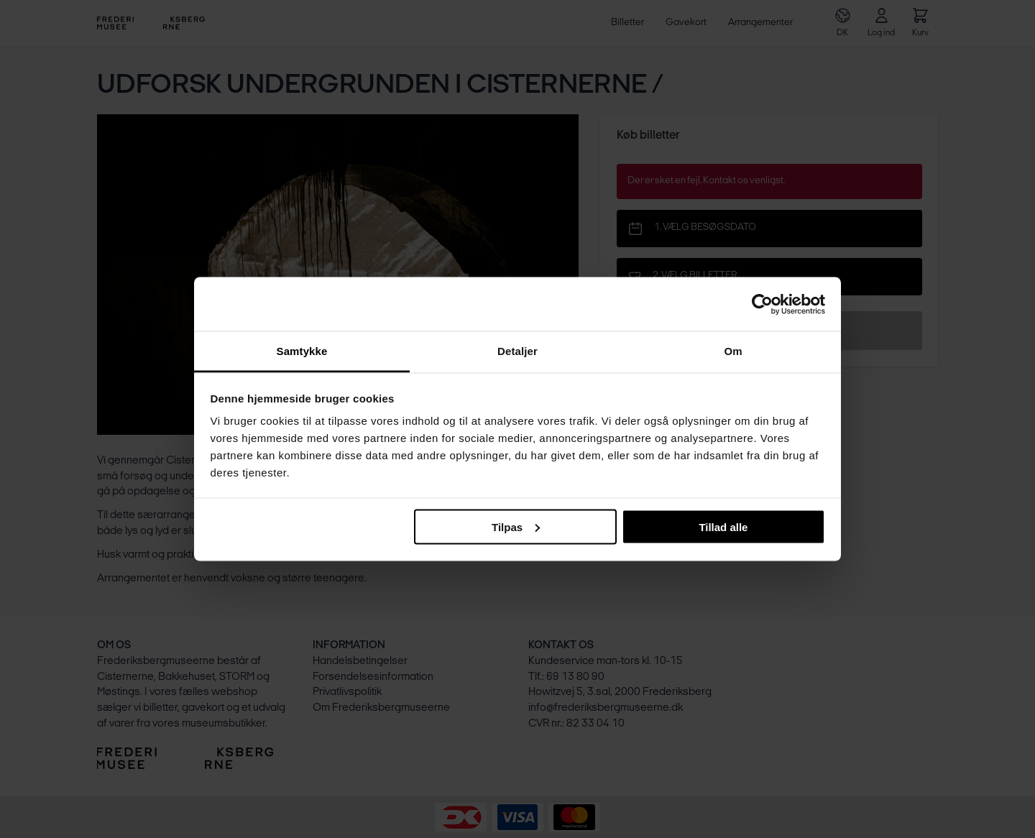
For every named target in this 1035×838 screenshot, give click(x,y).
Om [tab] (733, 351)
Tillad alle (723, 526)
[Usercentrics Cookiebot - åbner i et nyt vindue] (762, 304)
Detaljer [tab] (517, 351)
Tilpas (516, 526)
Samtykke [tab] (302, 351)
